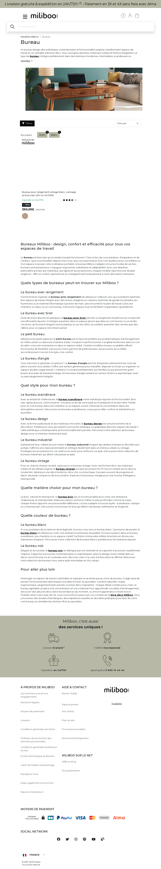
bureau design (93, 423)
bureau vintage (65, 469)
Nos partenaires (71, 770)
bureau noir (55, 550)
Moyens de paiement (32, 711)
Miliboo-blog (69, 761)
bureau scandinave (70, 399)
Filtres (27, 123)
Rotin (43, 134)
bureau (34, 56)
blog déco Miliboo (122, 595)
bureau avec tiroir (75, 318)
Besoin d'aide (69, 693)
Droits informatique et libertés (37, 756)
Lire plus (27, 60)
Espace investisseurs (32, 792)
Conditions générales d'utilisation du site (39, 749)
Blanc (55, 134)
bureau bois (65, 497)
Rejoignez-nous (29, 774)
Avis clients (68, 711)
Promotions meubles (73, 729)
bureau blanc (29, 533)
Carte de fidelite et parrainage (38, 765)
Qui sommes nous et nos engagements (34, 695)
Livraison (25, 720)
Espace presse (70, 704)
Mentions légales (30, 702)
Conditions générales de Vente (38, 729)
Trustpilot (116, 703)
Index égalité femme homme (37, 783)
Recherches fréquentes (75, 738)
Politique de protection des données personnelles (36, 740)
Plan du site (68, 720)
